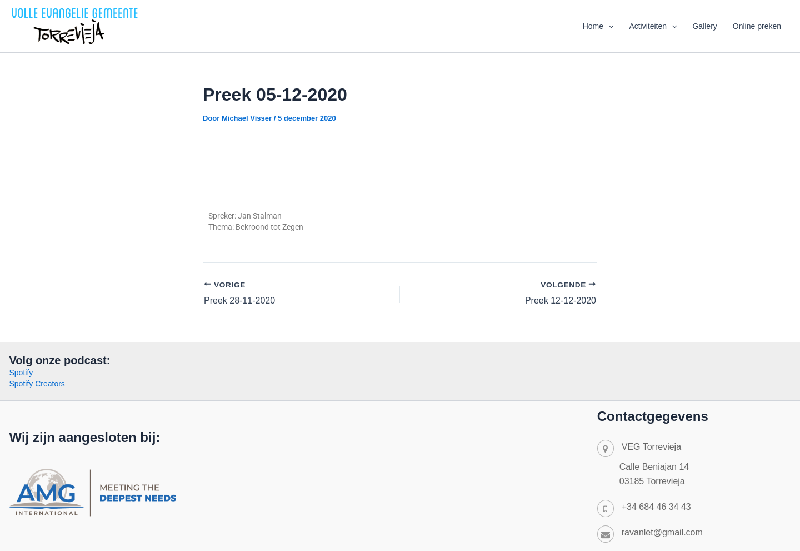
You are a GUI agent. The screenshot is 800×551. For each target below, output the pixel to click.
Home (598, 26)
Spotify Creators (37, 383)
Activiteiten (653, 26)
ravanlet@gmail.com (662, 532)
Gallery (704, 26)
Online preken (757, 26)
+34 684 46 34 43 (656, 507)
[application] (608, 26)
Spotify (21, 372)
